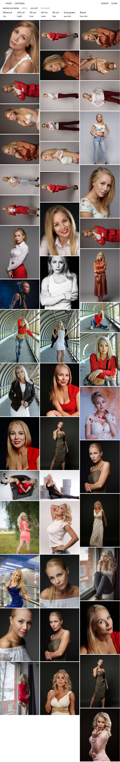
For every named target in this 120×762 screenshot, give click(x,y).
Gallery (34, 8)
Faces (9, 3)
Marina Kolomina (11, 8)
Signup (104, 3)
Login (114, 3)
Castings (20, 3)
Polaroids (45, 8)
